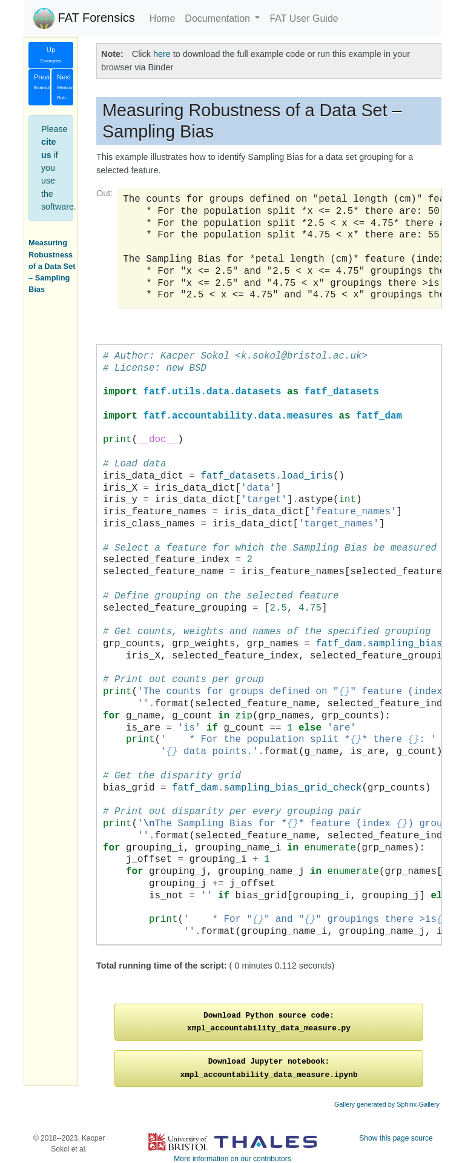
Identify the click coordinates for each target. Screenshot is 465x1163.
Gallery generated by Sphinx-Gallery (387, 1104)
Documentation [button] (218, 18)
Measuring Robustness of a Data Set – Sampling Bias (52, 266)
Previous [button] (42, 82)
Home (163, 18)
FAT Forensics (84, 18)
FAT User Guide (303, 18)
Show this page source (395, 1138)
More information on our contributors (232, 1159)
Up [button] (50, 55)
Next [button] (65, 87)
